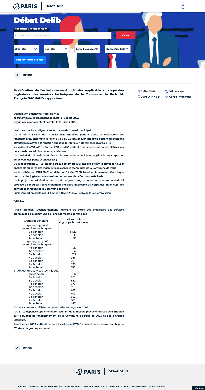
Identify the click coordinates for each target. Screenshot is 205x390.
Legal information (51, 387)
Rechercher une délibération (30, 28)
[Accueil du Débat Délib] (33, 6)
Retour (23, 75)
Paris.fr (21, 387)
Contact (33, 387)
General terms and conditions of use (86, 387)
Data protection (119, 387)
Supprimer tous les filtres (29, 59)
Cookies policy (157, 387)
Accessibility (139, 387)
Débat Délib (118, 371)
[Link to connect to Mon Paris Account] (183, 6)
